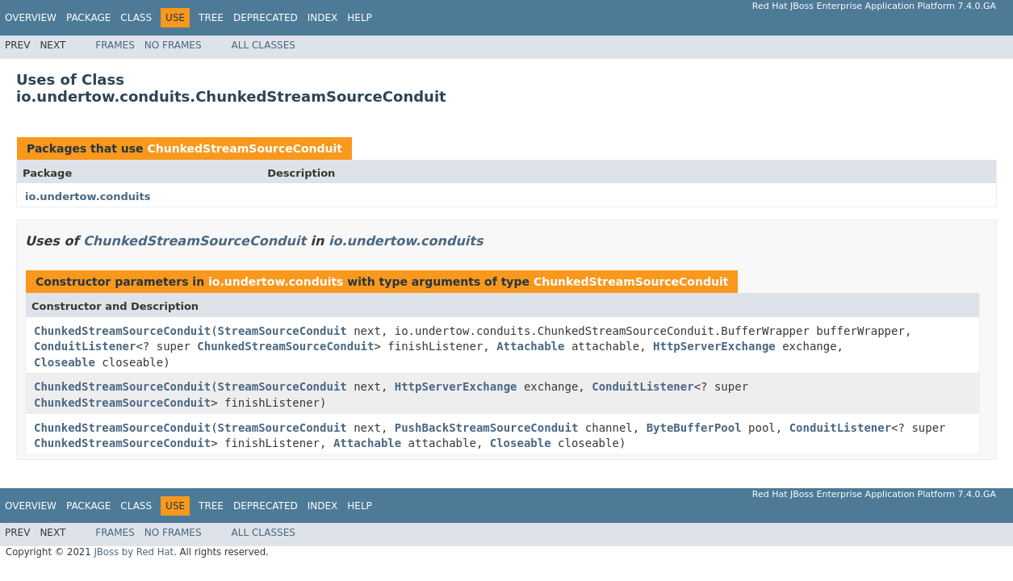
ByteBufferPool (694, 427)
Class (136, 17)
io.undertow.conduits (88, 196)
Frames (115, 45)
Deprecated (265, 17)
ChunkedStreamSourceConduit (244, 148)
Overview (31, 17)
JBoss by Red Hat (134, 552)
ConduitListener (85, 346)
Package (88, 17)
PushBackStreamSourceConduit (487, 427)
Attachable (530, 346)
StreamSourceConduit (282, 330)
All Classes (263, 45)
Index (323, 17)
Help (359, 17)
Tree (211, 17)
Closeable (64, 362)
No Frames (173, 45)
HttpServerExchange (714, 346)
